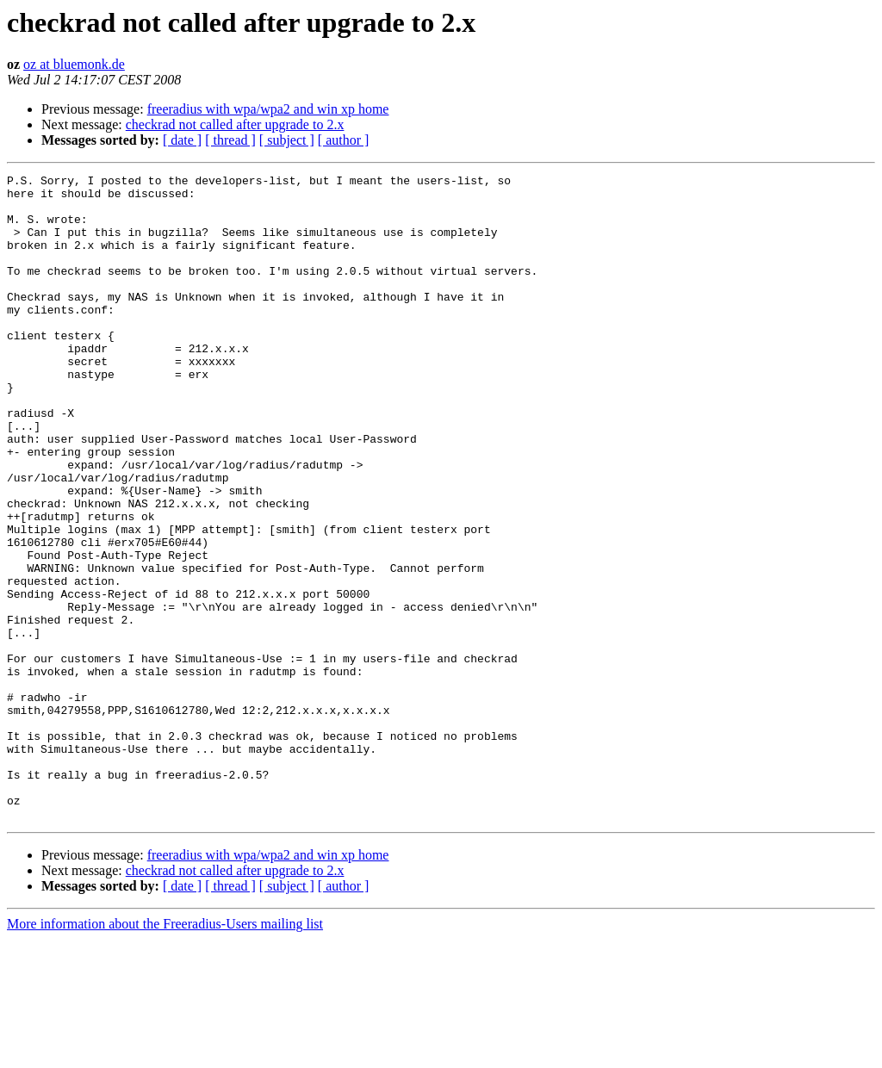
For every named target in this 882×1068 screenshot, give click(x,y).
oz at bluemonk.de (74, 64)
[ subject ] (286, 140)
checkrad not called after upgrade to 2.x (235, 124)
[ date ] (182, 140)
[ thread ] (230, 140)
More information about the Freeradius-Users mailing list (165, 1053)
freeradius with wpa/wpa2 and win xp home (268, 109)
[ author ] (344, 140)
